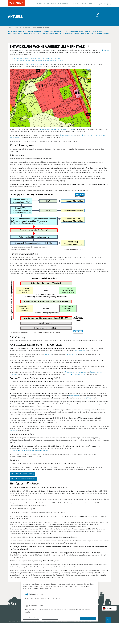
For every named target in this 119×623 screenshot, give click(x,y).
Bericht (49, 354)
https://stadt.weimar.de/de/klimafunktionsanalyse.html (30, 450)
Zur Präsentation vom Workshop (23, 474)
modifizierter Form (79, 374)
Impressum (50, 618)
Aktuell (16, 27)
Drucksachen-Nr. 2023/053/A (76, 372)
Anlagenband (73, 354)
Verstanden (88, 618)
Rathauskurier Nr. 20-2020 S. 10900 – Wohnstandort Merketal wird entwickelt (38, 58)
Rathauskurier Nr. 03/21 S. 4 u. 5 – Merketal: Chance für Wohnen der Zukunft (38, 60)
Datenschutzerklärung (31, 618)
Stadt (9, 27)
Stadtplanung (26, 27)
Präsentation (81, 350)
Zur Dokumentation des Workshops (24, 479)
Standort (106, 50)
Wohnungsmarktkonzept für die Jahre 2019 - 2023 (58, 129)
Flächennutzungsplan (35, 64)
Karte (89, 398)
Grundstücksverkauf (68, 135)
